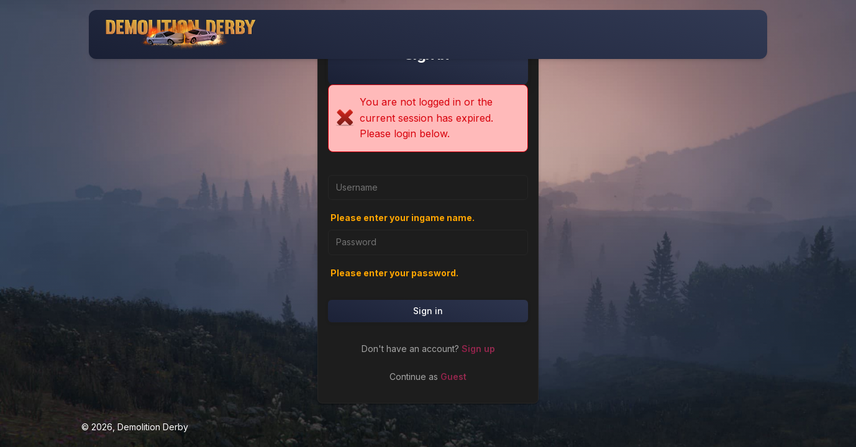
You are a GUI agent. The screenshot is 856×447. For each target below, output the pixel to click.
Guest (453, 376)
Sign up (478, 348)
